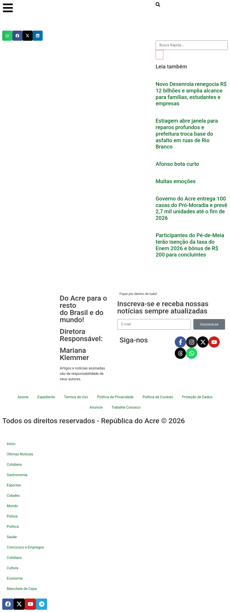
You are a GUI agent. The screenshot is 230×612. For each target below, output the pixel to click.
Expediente (46, 397)
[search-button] (158, 5)
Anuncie (96, 407)
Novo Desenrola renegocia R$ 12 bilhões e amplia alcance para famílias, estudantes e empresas (191, 94)
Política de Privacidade (115, 397)
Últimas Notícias (20, 454)
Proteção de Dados (197, 397)
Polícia (12, 516)
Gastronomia (17, 475)
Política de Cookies (157, 397)
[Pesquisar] (159, 54)
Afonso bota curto (177, 164)
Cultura (12, 568)
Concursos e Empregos (25, 547)
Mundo (12, 506)
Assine (23, 397)
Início (11, 444)
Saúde (12, 537)
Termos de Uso (76, 397)
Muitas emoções (176, 181)
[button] (7, 36)
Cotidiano (14, 464)
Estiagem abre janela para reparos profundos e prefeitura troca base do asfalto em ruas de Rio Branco (187, 134)
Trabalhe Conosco (125, 407)
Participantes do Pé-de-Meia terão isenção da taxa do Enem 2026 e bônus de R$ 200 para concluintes (190, 245)
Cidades (13, 495)
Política (13, 526)
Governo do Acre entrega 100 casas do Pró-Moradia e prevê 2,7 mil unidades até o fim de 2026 (191, 208)
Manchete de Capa (22, 589)
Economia (15, 578)
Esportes (14, 485)
